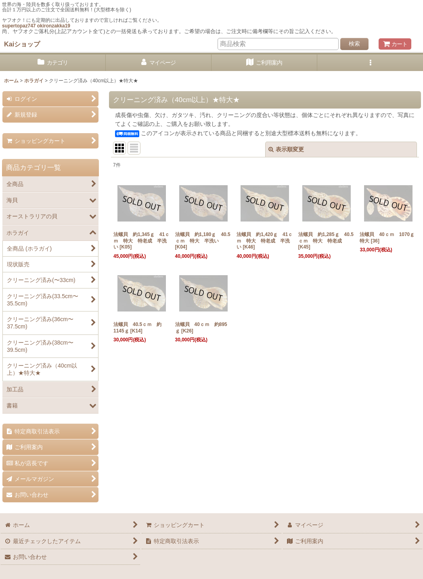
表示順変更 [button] (286, 149)
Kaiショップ (22, 44)
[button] (370, 62)
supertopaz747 (19, 26)
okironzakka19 (53, 26)
